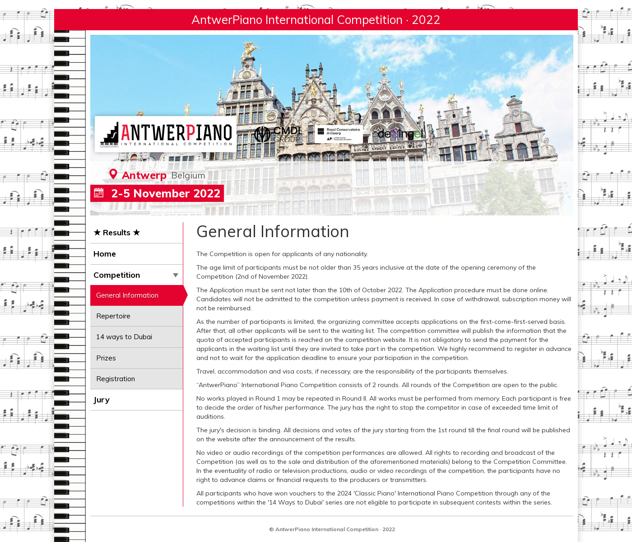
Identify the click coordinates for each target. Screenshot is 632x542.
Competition (135, 275)
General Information (127, 295)
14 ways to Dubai (124, 336)
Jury (101, 399)
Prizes (106, 358)
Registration (115, 378)
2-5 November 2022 (157, 193)
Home (104, 253)
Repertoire (113, 316)
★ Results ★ (116, 232)
